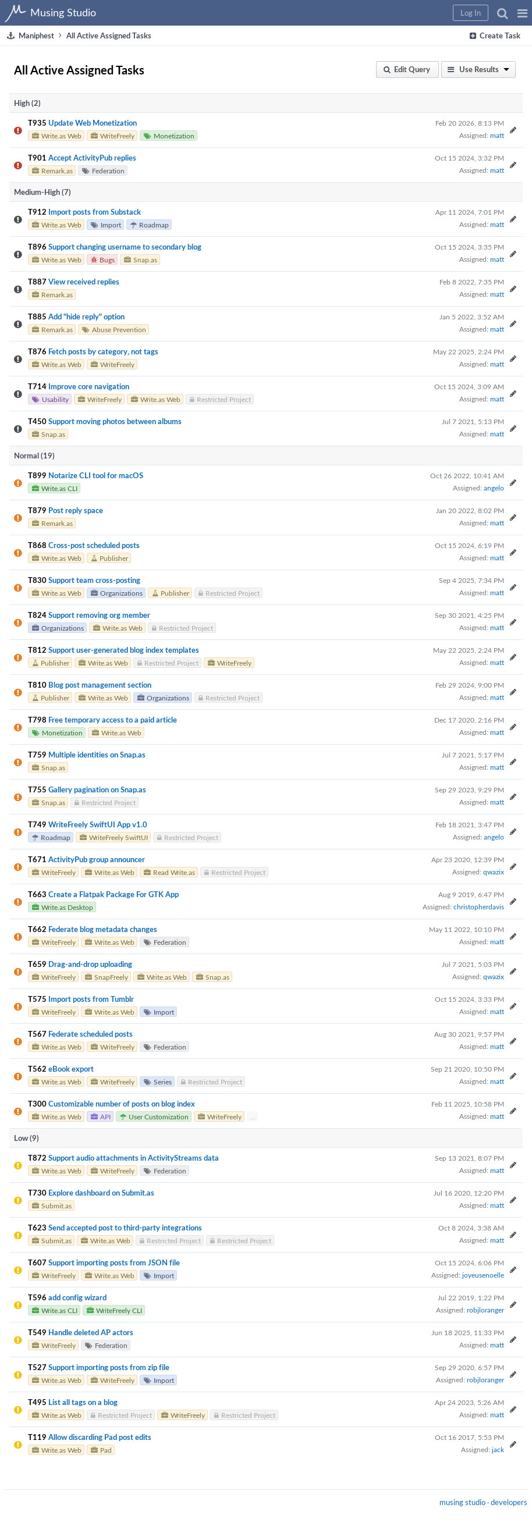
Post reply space (75, 510)
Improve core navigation (88, 386)
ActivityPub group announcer (96, 859)
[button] (522, 13)
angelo (494, 487)
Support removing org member (99, 615)
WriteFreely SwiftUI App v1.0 (97, 824)
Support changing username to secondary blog (124, 246)
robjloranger (485, 1309)
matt (497, 135)
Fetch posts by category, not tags (103, 351)
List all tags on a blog (83, 1402)
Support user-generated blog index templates (123, 650)
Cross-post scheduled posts (94, 545)
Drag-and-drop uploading (90, 964)
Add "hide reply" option (86, 316)
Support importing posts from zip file (108, 1367)
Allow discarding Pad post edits (99, 1437)
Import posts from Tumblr (91, 999)
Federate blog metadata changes (102, 929)
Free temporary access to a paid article (112, 719)
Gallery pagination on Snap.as (97, 789)
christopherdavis (478, 906)
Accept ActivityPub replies (92, 157)
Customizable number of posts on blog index (121, 1103)
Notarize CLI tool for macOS (95, 475)
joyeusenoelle (483, 1274)
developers (509, 1502)
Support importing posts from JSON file (114, 1262)
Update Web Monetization (92, 123)
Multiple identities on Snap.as (97, 754)
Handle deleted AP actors (90, 1332)
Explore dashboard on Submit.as (101, 1192)
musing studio (462, 1502)
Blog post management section (99, 685)
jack (498, 1449)
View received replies (83, 281)
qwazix (493, 871)
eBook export (71, 1069)
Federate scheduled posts (90, 1034)
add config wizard (77, 1297)
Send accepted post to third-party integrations (125, 1227)
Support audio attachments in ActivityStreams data (133, 1158)
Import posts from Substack (94, 212)
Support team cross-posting (94, 580)
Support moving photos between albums (115, 421)
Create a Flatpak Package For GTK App (113, 894)
